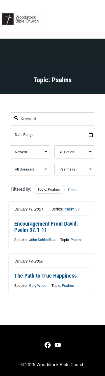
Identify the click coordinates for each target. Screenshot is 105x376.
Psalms (77, 240)
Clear (72, 189)
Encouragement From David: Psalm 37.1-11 (46, 226)
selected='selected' (75, 169)
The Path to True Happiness (46, 275)
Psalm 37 (72, 209)
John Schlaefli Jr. (42, 240)
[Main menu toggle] (99, 19)
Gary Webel (38, 285)
